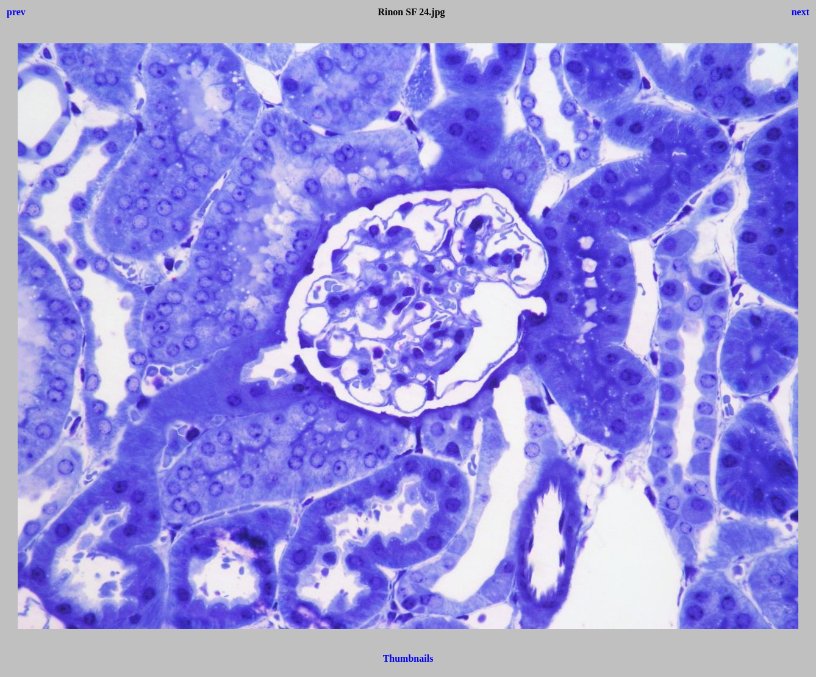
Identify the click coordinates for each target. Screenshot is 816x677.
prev (16, 12)
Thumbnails (408, 658)
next (800, 12)
